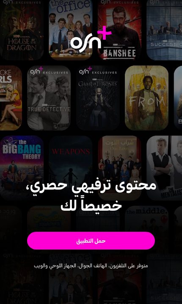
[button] (91, 240)
